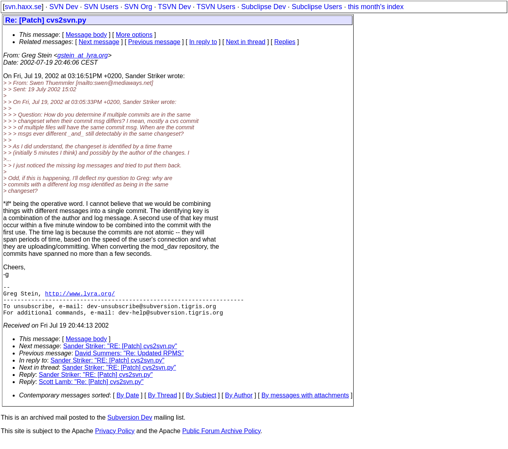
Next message (99, 41)
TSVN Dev (174, 7)
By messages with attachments (305, 403)
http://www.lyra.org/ (80, 296)
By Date (127, 403)
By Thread (162, 403)
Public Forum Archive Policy (221, 439)
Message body (86, 34)
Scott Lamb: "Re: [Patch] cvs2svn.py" (91, 389)
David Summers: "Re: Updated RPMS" (129, 361)
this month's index (376, 7)
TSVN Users (215, 7)
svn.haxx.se (23, 7)
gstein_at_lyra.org (83, 55)
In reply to (203, 41)
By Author (238, 403)
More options (134, 34)
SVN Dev (63, 7)
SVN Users (101, 7)
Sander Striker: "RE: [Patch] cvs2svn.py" (120, 354)
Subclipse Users (317, 7)
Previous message (154, 41)
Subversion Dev (130, 425)
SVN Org (138, 7)
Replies (284, 41)
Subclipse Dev (263, 7)
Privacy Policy (115, 439)
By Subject (201, 403)
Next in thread (246, 41)
